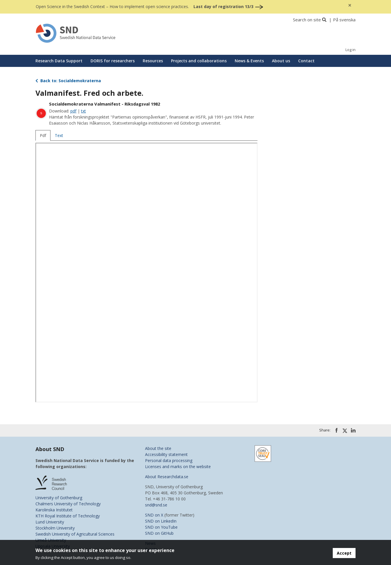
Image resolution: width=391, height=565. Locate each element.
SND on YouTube (161, 527)
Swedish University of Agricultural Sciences (74, 534)
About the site (158, 448)
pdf (73, 111)
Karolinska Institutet (54, 510)
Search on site (307, 19)
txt (83, 111)
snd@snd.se (156, 505)
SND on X (154, 515)
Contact (306, 60)
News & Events (249, 60)
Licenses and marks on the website (178, 466)
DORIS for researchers (113, 60)
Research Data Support (58, 60)
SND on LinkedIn (160, 521)
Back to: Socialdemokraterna (68, 80)
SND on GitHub (159, 533)
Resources (153, 60)
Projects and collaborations (199, 60)
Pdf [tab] (43, 135)
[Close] (349, 5)
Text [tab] (59, 135)
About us (281, 60)
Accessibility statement (166, 454)
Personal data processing (168, 460)
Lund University (49, 522)
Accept (344, 553)
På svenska (344, 19)
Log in (350, 49)
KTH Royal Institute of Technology (67, 516)
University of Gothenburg (58, 497)
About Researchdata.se (166, 476)
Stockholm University (55, 528)
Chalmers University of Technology (68, 503)
